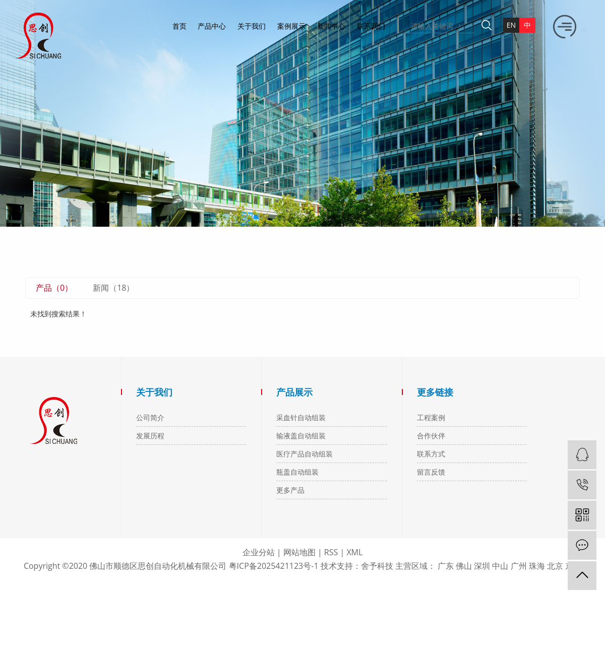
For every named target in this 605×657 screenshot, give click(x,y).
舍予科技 (377, 565)
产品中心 (212, 26)
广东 (446, 565)
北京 (555, 565)
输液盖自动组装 (301, 435)
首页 (179, 26)
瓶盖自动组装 (297, 472)
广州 (519, 565)
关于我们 (251, 26)
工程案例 (431, 417)
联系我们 (371, 26)
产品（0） (54, 287)
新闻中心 (331, 26)
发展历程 (150, 435)
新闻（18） (113, 287)
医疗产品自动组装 (304, 453)
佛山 (464, 565)
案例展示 (291, 26)
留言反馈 (431, 472)
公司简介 (150, 417)
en (511, 25)
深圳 (482, 565)
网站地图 (299, 552)
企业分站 (259, 552)
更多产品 (290, 490)
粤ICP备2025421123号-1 (274, 565)
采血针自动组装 (301, 417)
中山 (500, 565)
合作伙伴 (431, 435)
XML (354, 552)
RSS (331, 552)
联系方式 (431, 453)
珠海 (537, 565)
